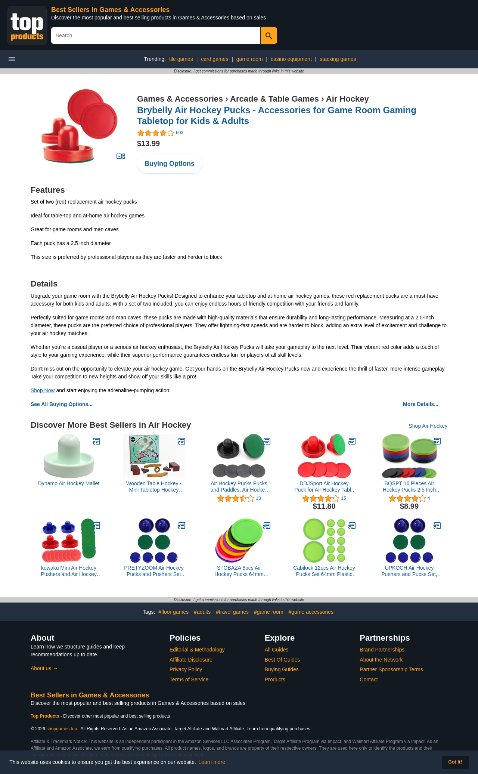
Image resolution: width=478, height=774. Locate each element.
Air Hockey (347, 98)
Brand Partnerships (382, 650)
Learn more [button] (212, 762)
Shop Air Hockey (428, 426)
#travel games (232, 612)
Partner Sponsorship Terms (391, 669)
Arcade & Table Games (274, 98)
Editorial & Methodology (197, 650)
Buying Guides (282, 669)
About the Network (381, 660)
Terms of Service (189, 679)
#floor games (173, 612)
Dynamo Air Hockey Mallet (68, 483)
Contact (369, 679)
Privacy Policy (186, 669)
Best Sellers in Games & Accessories (110, 9)
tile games (181, 59)
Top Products (45, 716)
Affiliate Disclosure (191, 660)
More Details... (420, 404)
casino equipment (291, 59)
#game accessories (310, 612)
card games (214, 59)
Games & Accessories (180, 98)
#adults (202, 612)
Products (275, 679)
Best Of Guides (282, 660)
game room (249, 59)
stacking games (338, 59)
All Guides (277, 650)
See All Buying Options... (62, 404)
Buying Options (170, 163)
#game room (268, 612)
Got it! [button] (455, 762)
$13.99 (148, 143)
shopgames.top (61, 728)
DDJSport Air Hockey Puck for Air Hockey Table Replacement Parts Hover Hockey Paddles (324, 486)
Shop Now (43, 390)
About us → (44, 668)
